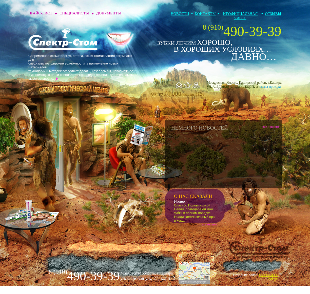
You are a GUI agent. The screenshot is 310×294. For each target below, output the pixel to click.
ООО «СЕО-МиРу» (268, 277)
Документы (108, 13)
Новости (180, 14)
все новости (270, 127)
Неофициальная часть (240, 16)
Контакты (205, 14)
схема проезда (270, 87)
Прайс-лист (40, 13)
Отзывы (273, 14)
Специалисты (74, 13)
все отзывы (210, 224)
